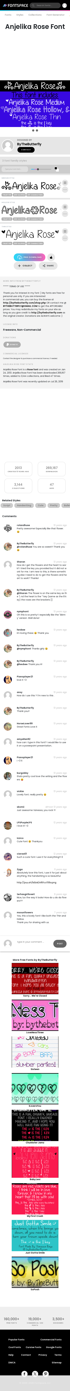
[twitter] (35, 1374)
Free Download (29, 257)
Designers (58, 1323)
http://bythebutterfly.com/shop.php (24, 302)
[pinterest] (46, 1374)
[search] (45, 5)
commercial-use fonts (35, 1324)
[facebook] (24, 1374)
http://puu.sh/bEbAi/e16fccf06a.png (36, 882)
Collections (35, 14)
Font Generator (56, 14)
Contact (26, 150)
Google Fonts (54, 1347)
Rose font (32, 369)
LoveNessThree (35, 1032)
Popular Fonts (16, 1339)
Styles (19, 14)
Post (60, 943)
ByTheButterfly (29, 144)
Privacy (43, 1354)
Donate (12, 344)
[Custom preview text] (15, 169)
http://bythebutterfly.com (46, 312)
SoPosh (35, 1289)
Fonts (8, 14)
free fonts (11, 1323)
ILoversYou (35, 1105)
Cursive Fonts (33, 1347)
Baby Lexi (35, 1179)
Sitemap (57, 1362)
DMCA (11, 1362)
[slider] (38, 169)
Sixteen (35, 1069)
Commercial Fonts (51, 1339)
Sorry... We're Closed (35, 995)
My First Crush (35, 1216)
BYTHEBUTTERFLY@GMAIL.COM (20, 306)
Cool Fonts (14, 1347)
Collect (24, 266)
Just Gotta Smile (35, 1252)
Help (11, 1354)
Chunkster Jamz (35, 1142)
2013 (18, 468)
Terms (58, 1354)
